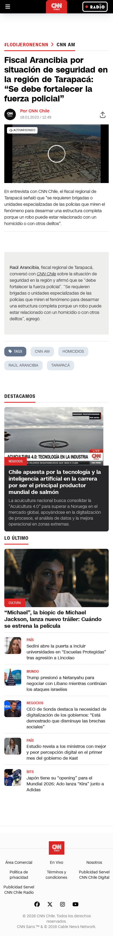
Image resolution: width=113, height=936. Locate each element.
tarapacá (60, 365)
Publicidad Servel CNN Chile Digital (94, 875)
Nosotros (94, 862)
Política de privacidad (19, 875)
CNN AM (66, 44)
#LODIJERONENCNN (27, 44)
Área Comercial (18, 862)
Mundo (33, 671)
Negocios (35, 703)
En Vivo (56, 862)
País (30, 639)
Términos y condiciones (56, 875)
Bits (30, 771)
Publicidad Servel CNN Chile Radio (18, 890)
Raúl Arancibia (23, 365)
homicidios (73, 351)
